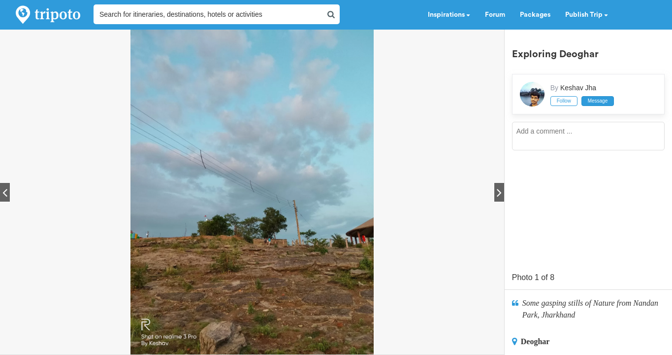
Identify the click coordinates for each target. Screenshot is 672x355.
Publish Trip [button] (586, 14)
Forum (495, 14)
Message (598, 101)
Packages (535, 14)
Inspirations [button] (449, 14)
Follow (564, 101)
